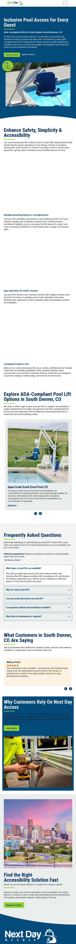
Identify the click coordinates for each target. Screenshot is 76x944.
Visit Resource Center (13, 560)
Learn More (11, 728)
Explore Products (29, 55)
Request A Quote (12, 55)
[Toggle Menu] (65, 3)
